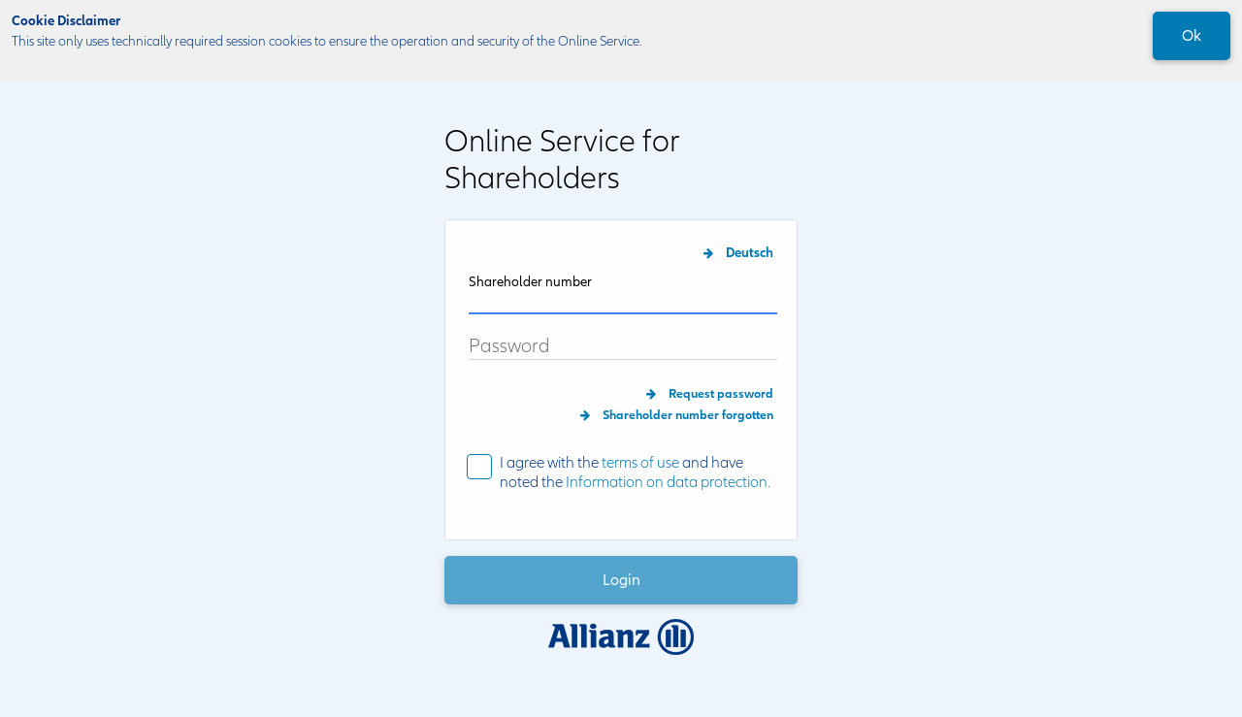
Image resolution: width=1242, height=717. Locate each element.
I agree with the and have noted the (635, 473)
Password (509, 347)
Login (621, 580)
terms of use (640, 463)
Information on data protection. (668, 482)
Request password (721, 394)
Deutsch (749, 252)
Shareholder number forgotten (688, 415)
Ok (1191, 36)
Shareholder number (530, 282)
